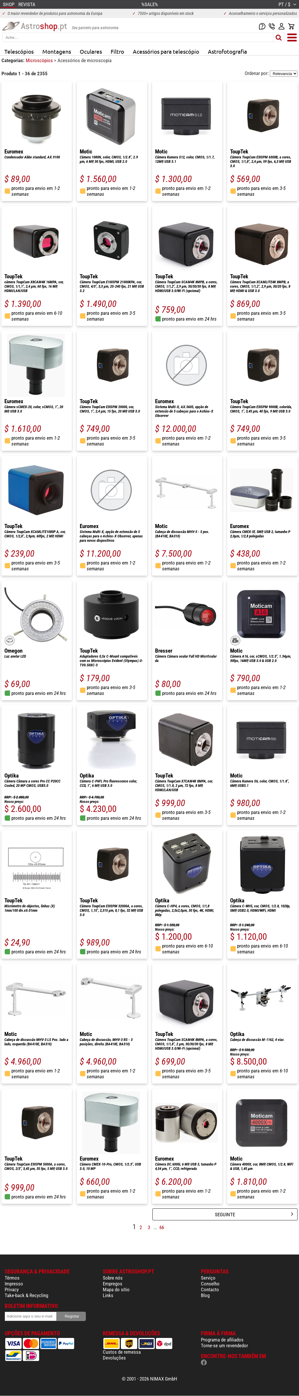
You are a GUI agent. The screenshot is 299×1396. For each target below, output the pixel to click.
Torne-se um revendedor (224, 1345)
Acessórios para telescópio (166, 51)
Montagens (56, 51)
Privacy (12, 1289)
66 (161, 1227)
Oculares (91, 51)
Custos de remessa (122, 1352)
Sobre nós (113, 1278)
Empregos (112, 1284)
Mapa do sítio (116, 1289)
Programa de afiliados (222, 1340)
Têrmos (12, 1278)
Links (108, 1295)
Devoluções (114, 1358)
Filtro (117, 51)
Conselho (210, 1284)
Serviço (208, 1278)
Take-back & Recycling (26, 1295)
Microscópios (40, 60)
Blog (205, 1295)
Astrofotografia (227, 51)
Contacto (210, 1289)
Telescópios (19, 51)
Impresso (14, 1284)
